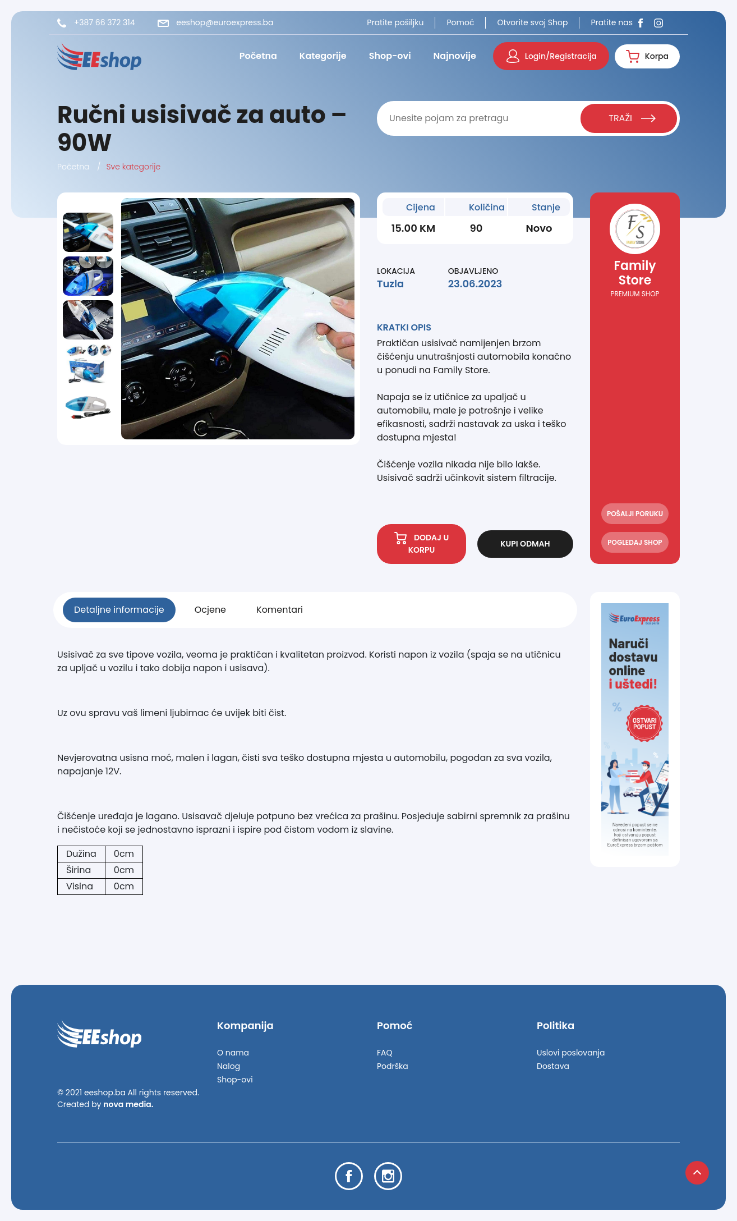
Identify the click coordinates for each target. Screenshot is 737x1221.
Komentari (279, 609)
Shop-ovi (390, 55)
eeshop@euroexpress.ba (216, 22)
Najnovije (455, 55)
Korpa (647, 56)
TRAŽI (632, 118)
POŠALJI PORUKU (635, 513)
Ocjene (210, 609)
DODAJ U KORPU (421, 544)
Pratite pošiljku (395, 22)
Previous (90, 205)
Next (88, 435)
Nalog (228, 1066)
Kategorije (323, 55)
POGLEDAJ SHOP (634, 542)
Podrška (392, 1066)
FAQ (385, 1052)
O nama (233, 1052)
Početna (258, 55)
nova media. (128, 1104)
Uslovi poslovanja (571, 1052)
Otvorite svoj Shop (532, 22)
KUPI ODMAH (525, 543)
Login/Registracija (551, 56)
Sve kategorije (134, 166)
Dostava (553, 1066)
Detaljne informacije (119, 609)
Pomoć (460, 22)
